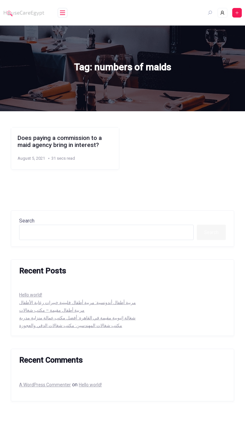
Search (26, 221)
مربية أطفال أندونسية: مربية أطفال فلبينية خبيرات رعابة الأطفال (77, 302)
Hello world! (30, 294)
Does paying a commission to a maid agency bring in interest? (60, 142)
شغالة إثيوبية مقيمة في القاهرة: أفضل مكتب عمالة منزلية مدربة (77, 317)
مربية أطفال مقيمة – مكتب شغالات (52, 310)
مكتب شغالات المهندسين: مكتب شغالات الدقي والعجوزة (70, 325)
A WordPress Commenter (45, 384)
